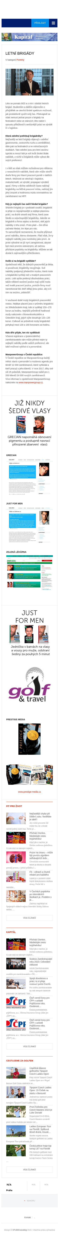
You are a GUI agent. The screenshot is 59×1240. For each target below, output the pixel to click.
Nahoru (31, 1201)
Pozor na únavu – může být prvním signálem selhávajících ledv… (41, 855)
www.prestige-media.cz (29, 792)
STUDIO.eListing (20, 1230)
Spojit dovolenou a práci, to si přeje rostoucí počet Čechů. (40, 981)
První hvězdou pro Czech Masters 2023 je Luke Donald (41, 1110)
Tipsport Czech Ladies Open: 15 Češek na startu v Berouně (40, 1090)
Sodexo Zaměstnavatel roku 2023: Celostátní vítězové (41, 962)
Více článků (29, 918)
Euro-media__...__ (29, 9)
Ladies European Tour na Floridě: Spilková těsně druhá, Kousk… (40, 1129)
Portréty (20, 60)
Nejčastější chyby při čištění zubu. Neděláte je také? (40, 816)
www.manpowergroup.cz (31, 382)
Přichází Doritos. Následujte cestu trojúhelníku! (38, 836)
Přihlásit (40, 23)
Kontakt (27, 1217)
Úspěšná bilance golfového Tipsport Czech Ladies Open (39, 1071)
